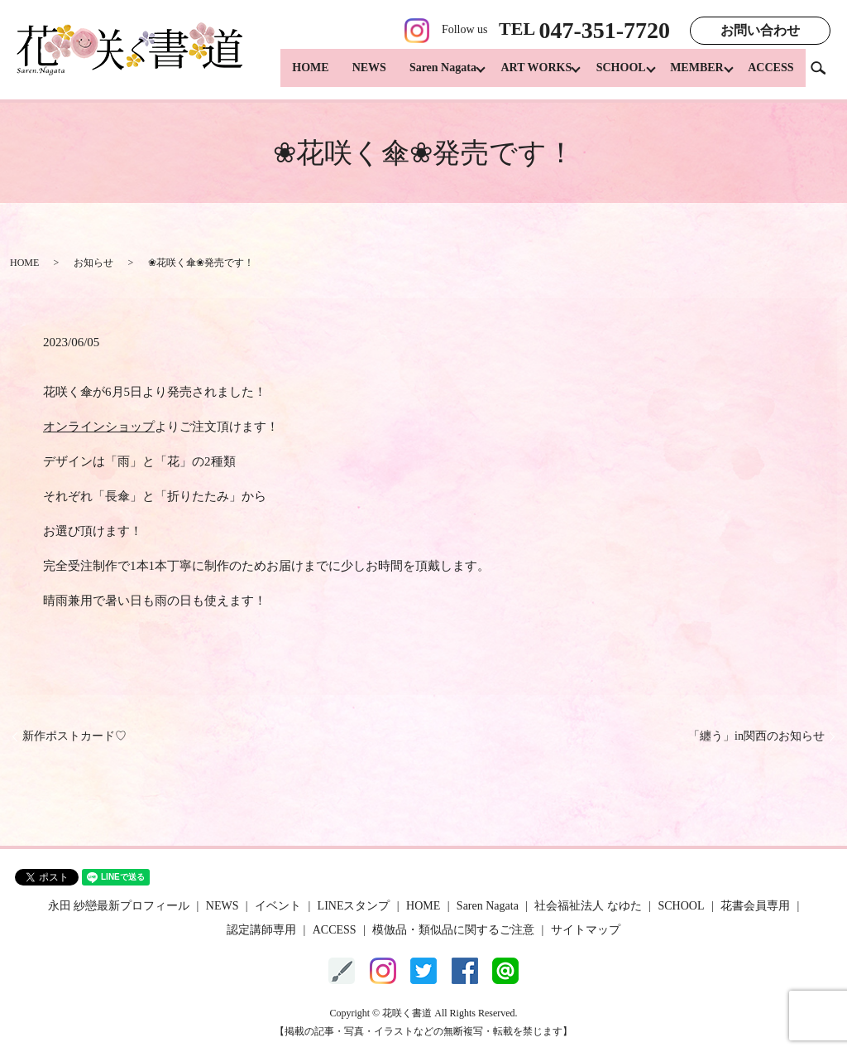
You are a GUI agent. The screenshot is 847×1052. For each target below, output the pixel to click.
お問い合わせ (760, 30)
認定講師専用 (261, 930)
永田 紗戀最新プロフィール (119, 906)
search (824, 74)
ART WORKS (522, 75)
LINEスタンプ (354, 906)
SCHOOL (612, 75)
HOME (292, 75)
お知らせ (93, 262)
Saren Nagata (424, 75)
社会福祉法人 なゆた (588, 906)
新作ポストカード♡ (74, 736)
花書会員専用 (755, 906)
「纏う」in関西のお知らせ (756, 736)
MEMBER (693, 75)
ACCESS (770, 75)
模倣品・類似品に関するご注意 (453, 930)
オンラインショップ (99, 426)
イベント (278, 906)
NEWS (351, 75)
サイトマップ (585, 930)
